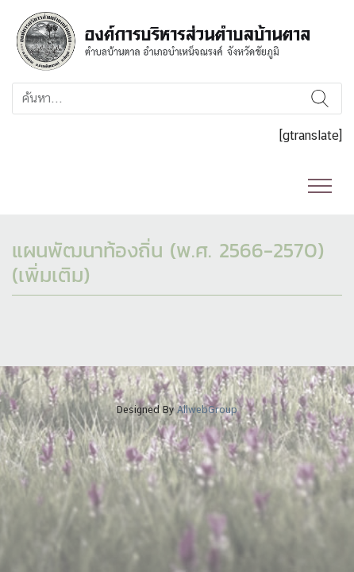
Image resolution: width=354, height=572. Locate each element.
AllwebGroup (207, 409)
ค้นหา (319, 98)
